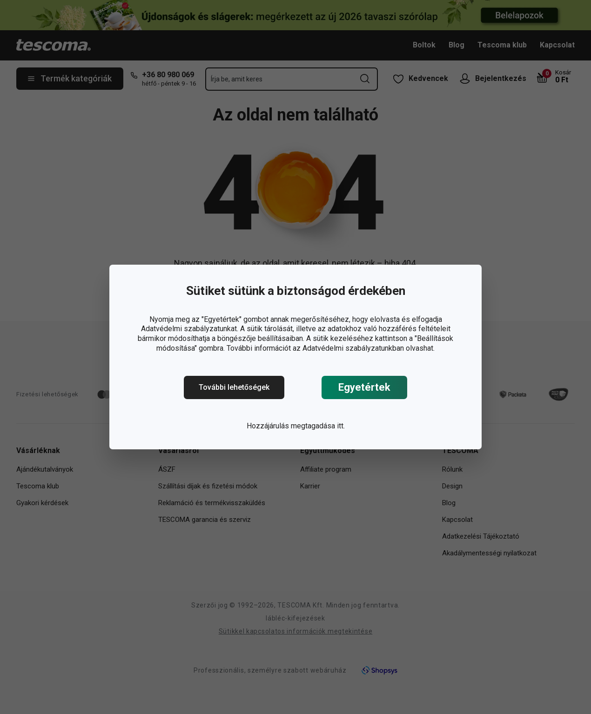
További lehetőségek (234, 387)
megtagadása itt (317, 425)
